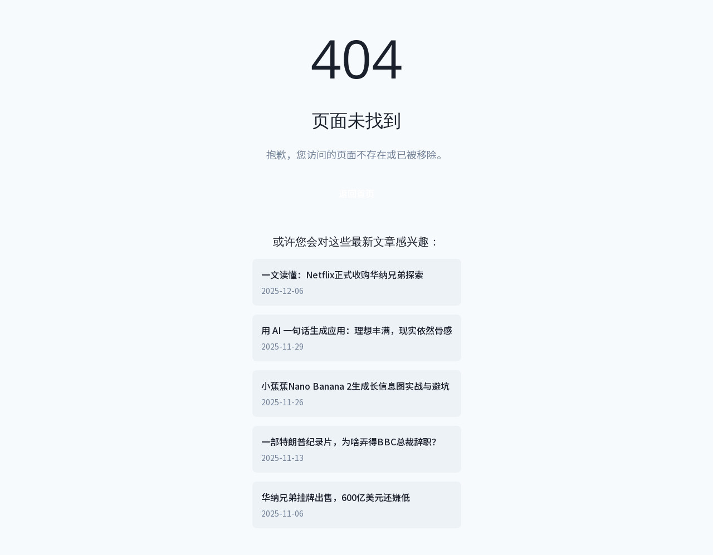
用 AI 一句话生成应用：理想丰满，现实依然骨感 (356, 330)
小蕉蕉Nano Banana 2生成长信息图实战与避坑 (355, 385)
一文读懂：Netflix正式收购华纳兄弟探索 (342, 274)
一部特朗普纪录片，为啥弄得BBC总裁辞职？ (351, 441)
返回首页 (356, 193)
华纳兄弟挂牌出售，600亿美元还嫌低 (335, 497)
